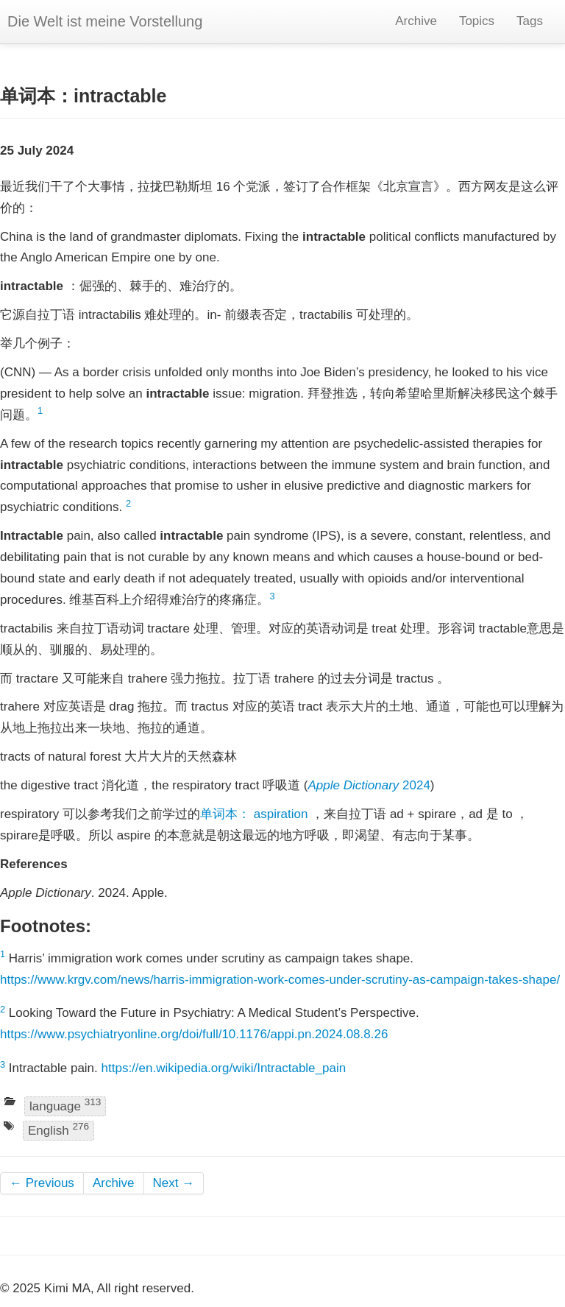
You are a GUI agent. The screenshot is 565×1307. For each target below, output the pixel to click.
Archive (416, 21)
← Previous (42, 1183)
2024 (369, 785)
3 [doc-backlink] (272, 596)
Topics (476, 21)
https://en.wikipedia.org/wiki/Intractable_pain (224, 1068)
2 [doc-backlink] (128, 503)
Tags (529, 21)
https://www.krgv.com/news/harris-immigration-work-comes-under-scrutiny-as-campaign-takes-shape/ (280, 980)
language (65, 1104)
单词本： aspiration (254, 814)
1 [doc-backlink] (40, 410)
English (58, 1129)
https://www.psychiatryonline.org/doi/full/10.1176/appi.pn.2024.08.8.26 (194, 1034)
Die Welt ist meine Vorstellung (104, 21)
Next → (174, 1183)
